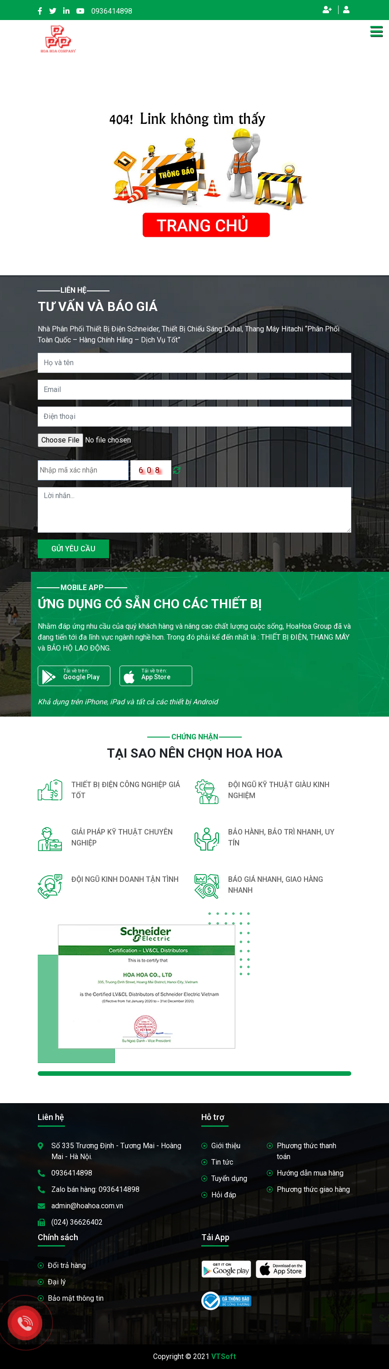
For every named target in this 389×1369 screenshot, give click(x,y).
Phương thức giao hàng (313, 1189)
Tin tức (222, 1162)
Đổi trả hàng (67, 1265)
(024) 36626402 (77, 1222)
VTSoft (223, 1356)
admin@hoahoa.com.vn (87, 1205)
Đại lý (57, 1281)
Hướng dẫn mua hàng (310, 1173)
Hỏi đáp (223, 1195)
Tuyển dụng (229, 1178)
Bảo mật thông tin (76, 1298)
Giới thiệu (225, 1145)
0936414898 (111, 11)
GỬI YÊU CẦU (73, 549)
